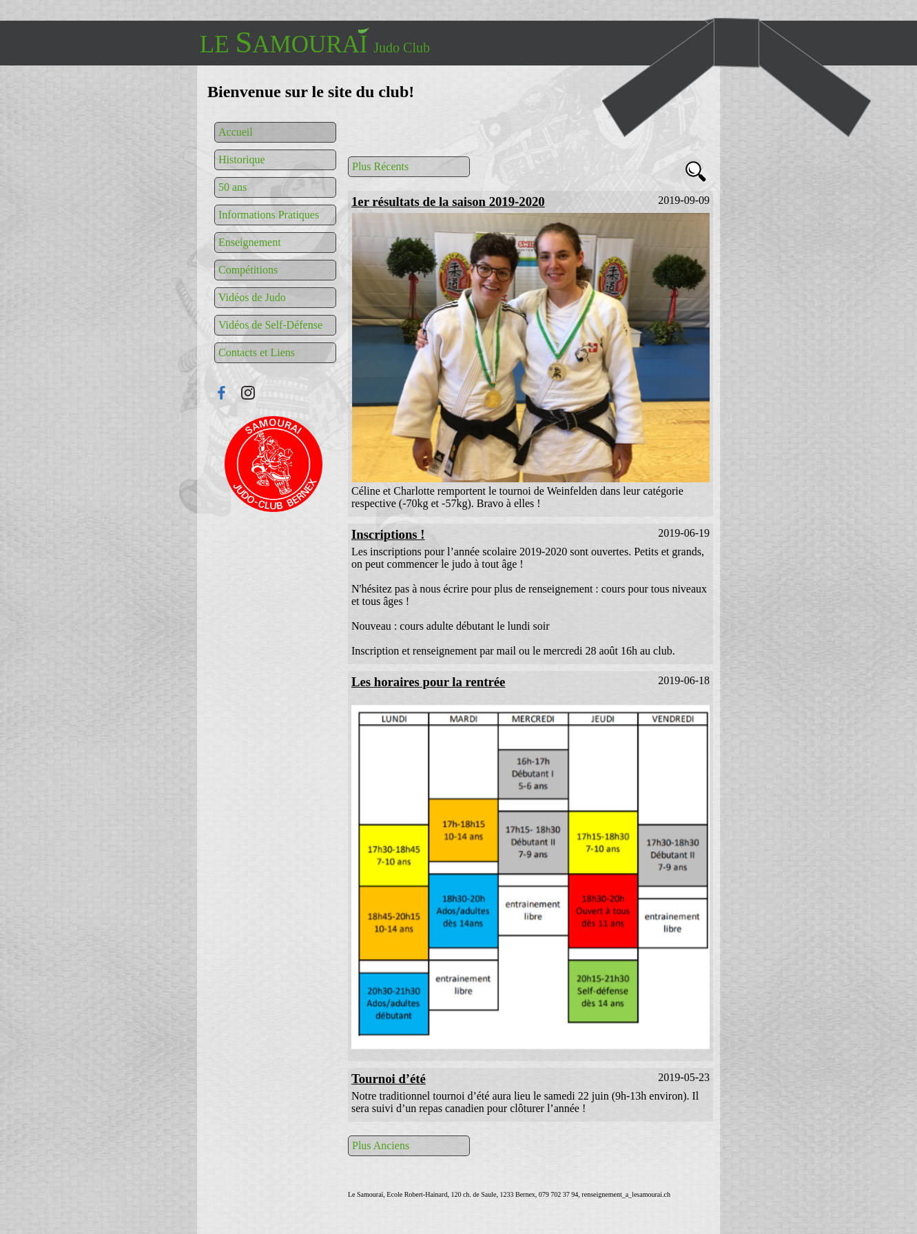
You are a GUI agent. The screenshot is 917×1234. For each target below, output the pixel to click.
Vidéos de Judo (252, 297)
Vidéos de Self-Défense (270, 325)
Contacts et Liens (256, 352)
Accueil (235, 132)
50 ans (232, 187)
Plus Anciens (380, 1145)
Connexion (273, 464)
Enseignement (249, 242)
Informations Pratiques (268, 214)
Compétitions (248, 270)
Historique (241, 159)
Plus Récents (380, 166)
